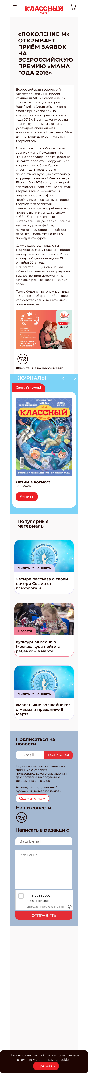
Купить (27, 496)
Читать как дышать (34, 568)
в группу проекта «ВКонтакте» (40, 178)
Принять (46, 1066)
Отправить (43, 915)
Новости (25, 631)
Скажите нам (32, 798)
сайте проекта (32, 161)
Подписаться (58, 754)
